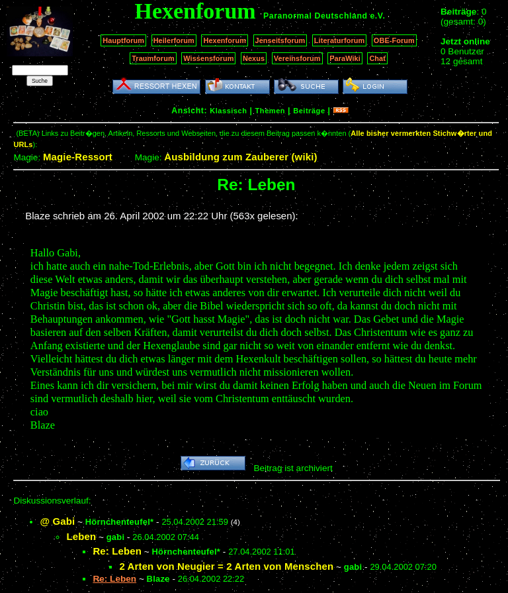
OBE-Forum (394, 40)
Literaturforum (339, 40)
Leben (81, 536)
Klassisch (228, 111)
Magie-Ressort (77, 156)
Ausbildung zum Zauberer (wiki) (240, 156)
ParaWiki (344, 58)
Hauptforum (123, 40)
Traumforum (153, 58)
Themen (270, 111)
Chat (377, 58)
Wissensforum (208, 58)
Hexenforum (224, 40)
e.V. (377, 16)
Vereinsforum (297, 58)
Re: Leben (117, 551)
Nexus (254, 58)
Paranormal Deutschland (315, 16)
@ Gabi (57, 521)
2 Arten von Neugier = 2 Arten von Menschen (226, 566)
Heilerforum (173, 40)
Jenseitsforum (280, 40)
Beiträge (309, 111)
